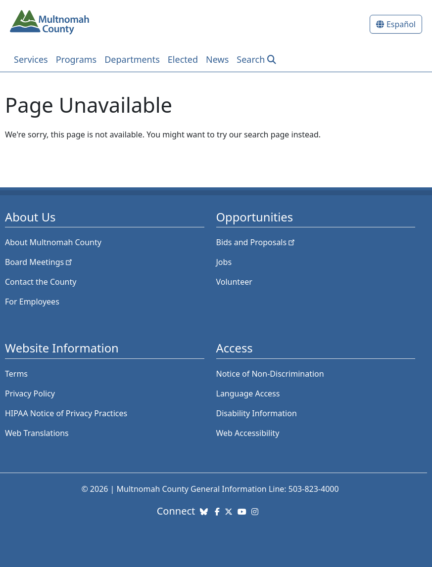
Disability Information (256, 413)
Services (31, 59)
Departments (132, 59)
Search (251, 59)
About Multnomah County (53, 242)
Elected (183, 59)
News (217, 59)
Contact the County (40, 281)
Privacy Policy (30, 393)
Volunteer (234, 281)
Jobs (224, 262)
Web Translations (37, 433)
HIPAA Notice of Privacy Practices (66, 413)
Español (401, 24)
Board (39, 262)
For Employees (32, 301)
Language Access (248, 393)
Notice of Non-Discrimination (270, 373)
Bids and (256, 242)
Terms (16, 373)
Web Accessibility (248, 433)
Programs (76, 59)
